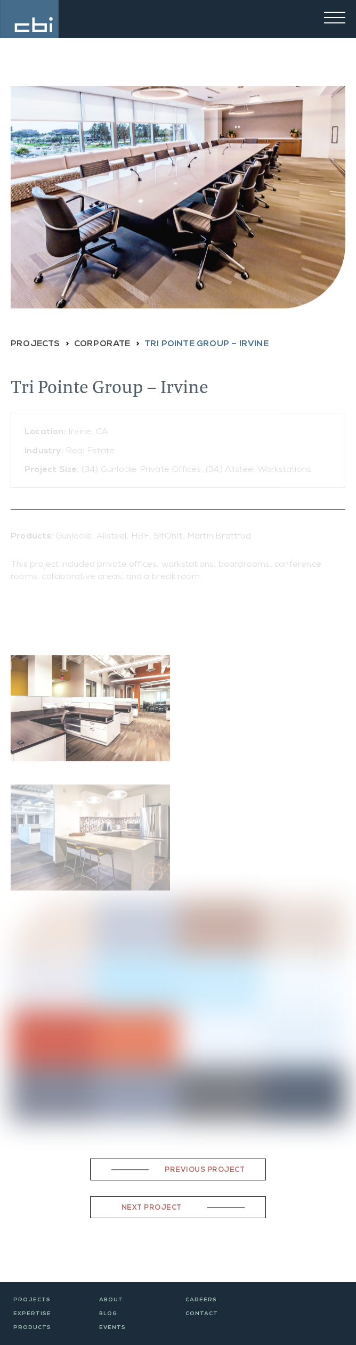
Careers (201, 1300)
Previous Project (205, 1170)
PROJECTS (35, 344)
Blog (108, 1314)
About (111, 1300)
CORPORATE (102, 344)
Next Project (152, 1208)
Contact (201, 1314)
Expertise (32, 1314)
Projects (32, 1300)
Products (32, 1328)
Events (112, 1328)
